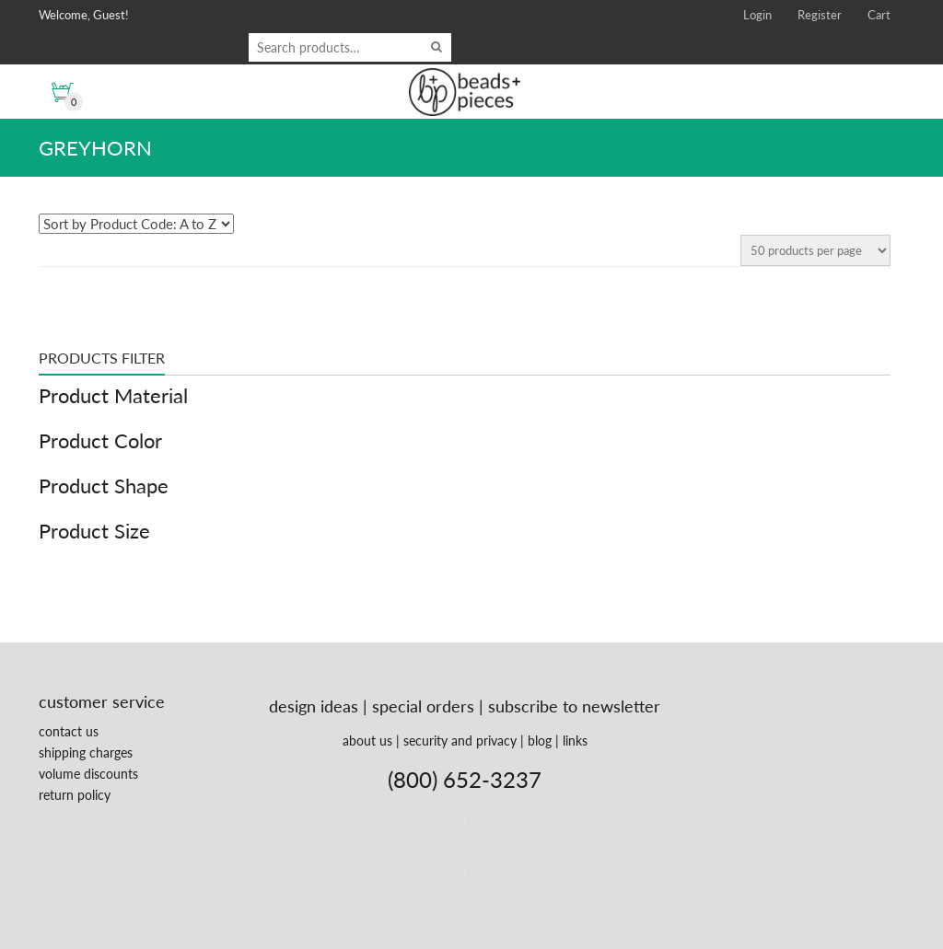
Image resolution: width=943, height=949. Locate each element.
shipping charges (86, 752)
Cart (879, 14)
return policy (75, 795)
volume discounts (88, 773)
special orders (423, 706)
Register (819, 14)
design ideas (313, 706)
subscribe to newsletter (574, 706)
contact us (69, 731)
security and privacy (460, 740)
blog (540, 740)
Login (757, 14)
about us (367, 740)
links (575, 740)
